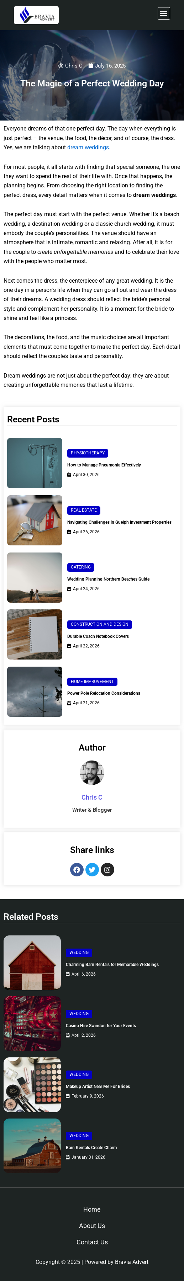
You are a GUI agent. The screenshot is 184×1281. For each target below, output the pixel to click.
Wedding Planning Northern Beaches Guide (108, 579)
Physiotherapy (88, 452)
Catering (81, 567)
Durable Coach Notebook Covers (98, 636)
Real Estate (84, 510)
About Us (92, 1225)
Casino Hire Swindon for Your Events (101, 1025)
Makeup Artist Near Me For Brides (98, 1086)
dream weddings (88, 147)
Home (92, 1209)
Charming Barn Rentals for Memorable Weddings (112, 964)
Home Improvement (92, 681)
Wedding (79, 952)
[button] (164, 13)
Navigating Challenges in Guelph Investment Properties (119, 522)
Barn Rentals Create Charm (91, 1147)
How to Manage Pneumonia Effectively (104, 465)
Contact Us (92, 1242)
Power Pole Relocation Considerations (103, 693)
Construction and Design (99, 624)
